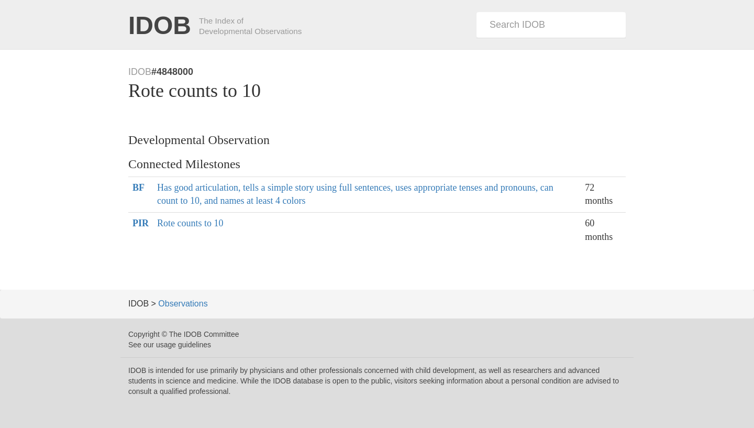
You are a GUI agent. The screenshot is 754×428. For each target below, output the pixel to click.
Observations (182, 303)
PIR (140, 223)
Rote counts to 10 (190, 223)
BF (138, 187)
